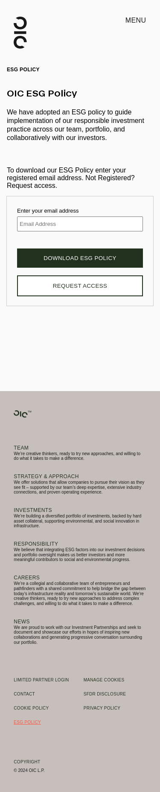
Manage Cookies (104, 680)
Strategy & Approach (46, 476)
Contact (24, 694)
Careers (27, 578)
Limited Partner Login (41, 680)
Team (21, 448)
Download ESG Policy (80, 258)
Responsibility (36, 544)
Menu (135, 20)
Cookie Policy (31, 708)
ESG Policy (27, 722)
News (22, 622)
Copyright (27, 762)
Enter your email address (48, 210)
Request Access (80, 286)
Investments (33, 510)
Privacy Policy (102, 708)
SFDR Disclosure (105, 694)
